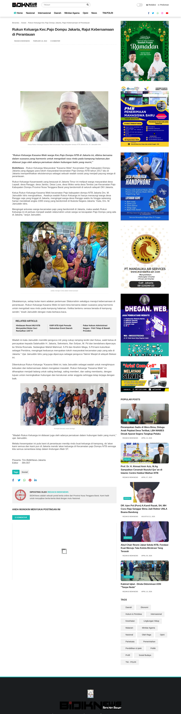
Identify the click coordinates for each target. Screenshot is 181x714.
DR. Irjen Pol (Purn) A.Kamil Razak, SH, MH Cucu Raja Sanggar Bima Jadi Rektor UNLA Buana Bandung (144, 508)
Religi (127, 459)
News (94, 13)
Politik (153, 648)
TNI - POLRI (129, 420)
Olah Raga (146, 635)
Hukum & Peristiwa (133, 614)
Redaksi (151, 5)
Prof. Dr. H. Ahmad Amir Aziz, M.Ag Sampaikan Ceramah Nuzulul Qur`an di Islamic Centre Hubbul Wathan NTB (141, 469)
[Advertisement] (64, 69)
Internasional (44, 13)
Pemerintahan (149, 641)
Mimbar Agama (71, 13)
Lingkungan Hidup (151, 621)
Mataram (129, 628)
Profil (127, 498)
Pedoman (163, 5)
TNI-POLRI (107, 13)
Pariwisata (129, 641)
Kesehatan (130, 621)
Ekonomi (144, 607)
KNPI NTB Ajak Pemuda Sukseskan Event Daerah (60, 326)
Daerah (57, 13)
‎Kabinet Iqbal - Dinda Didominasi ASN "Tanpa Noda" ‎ (141, 586)
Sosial (23, 23)
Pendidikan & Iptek (133, 648)
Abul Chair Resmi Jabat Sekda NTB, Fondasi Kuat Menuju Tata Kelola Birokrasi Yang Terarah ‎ (144, 548)
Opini (85, 13)
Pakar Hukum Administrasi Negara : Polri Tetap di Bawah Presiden (96, 328)
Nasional (30, 13)
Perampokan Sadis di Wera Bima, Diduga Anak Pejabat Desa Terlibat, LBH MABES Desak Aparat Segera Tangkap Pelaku (143, 430)
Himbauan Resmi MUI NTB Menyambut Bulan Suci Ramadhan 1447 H (28, 328)
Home (18, 13)
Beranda (15, 23)
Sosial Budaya (145, 655)
